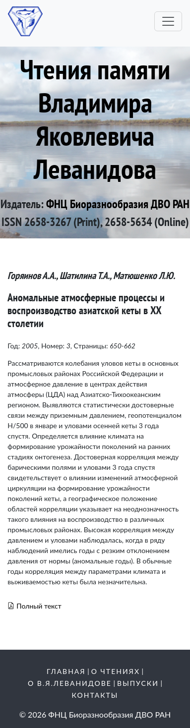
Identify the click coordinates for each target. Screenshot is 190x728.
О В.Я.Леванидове (70, 683)
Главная (66, 671)
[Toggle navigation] (168, 21)
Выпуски (138, 683)
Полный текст (34, 606)
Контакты (95, 695)
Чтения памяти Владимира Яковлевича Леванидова (95, 119)
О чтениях (115, 671)
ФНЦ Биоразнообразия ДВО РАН (118, 204)
